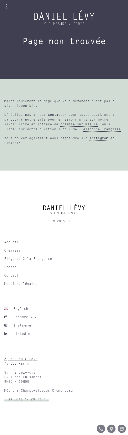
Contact (11, 275)
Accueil (11, 242)
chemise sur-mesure (79, 124)
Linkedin (12, 143)
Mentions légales (20, 284)
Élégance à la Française (28, 259)
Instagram (98, 138)
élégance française (102, 129)
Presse (10, 267)
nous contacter (52, 114)
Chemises (12, 250)
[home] (64, 210)
